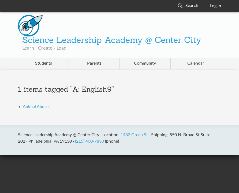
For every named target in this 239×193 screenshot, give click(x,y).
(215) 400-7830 (89, 141)
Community (145, 63)
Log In (215, 6)
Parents (94, 63)
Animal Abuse (35, 107)
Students (43, 63)
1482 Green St (134, 135)
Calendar (195, 63)
